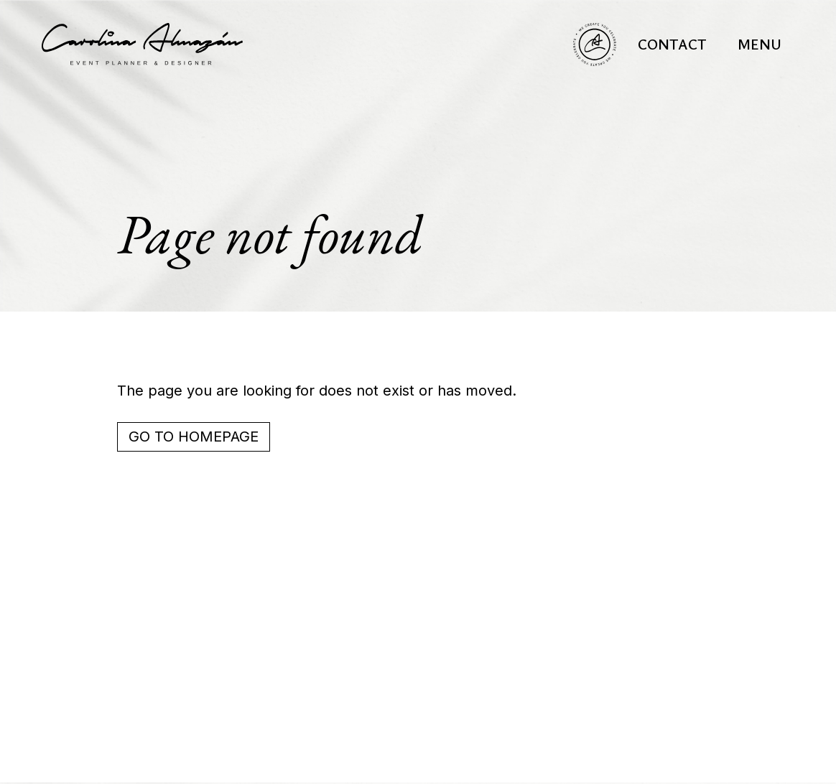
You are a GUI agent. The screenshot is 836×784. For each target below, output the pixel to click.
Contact (672, 44)
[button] (759, 44)
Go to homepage (194, 436)
